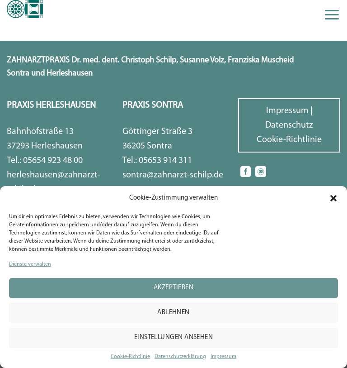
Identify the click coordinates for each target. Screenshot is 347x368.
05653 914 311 (165, 160)
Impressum (223, 356)
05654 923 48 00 (53, 160)
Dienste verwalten (30, 264)
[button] (333, 198)
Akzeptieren (173, 287)
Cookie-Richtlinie (130, 356)
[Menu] (332, 14)
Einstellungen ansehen (173, 337)
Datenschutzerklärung (180, 356)
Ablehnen (173, 312)
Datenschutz (289, 125)
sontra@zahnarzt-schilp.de (172, 175)
